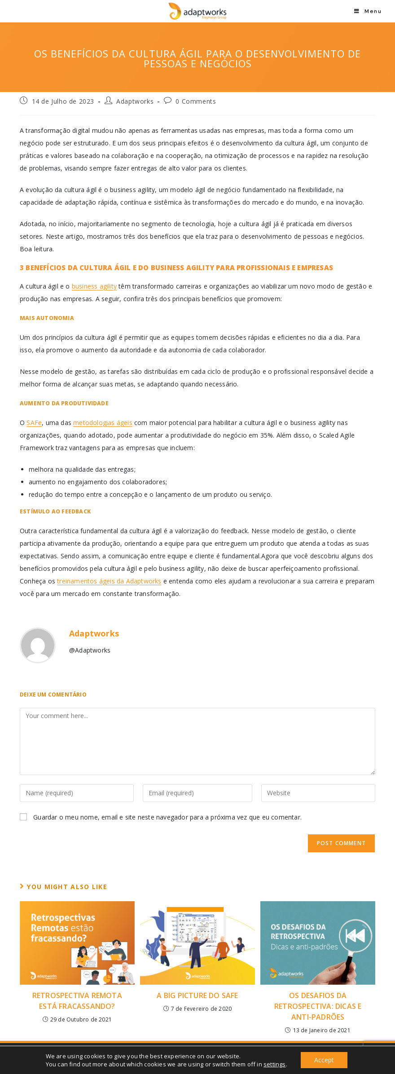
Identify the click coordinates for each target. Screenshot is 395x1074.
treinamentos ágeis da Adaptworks (109, 581)
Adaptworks (135, 101)
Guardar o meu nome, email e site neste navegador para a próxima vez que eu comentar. (167, 817)
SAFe (34, 422)
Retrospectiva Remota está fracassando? (77, 1001)
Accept (324, 1060)
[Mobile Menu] (368, 11)
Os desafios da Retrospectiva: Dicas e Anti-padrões (317, 1006)
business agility (94, 286)
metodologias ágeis (102, 422)
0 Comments (196, 101)
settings (274, 1064)
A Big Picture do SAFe (197, 995)
